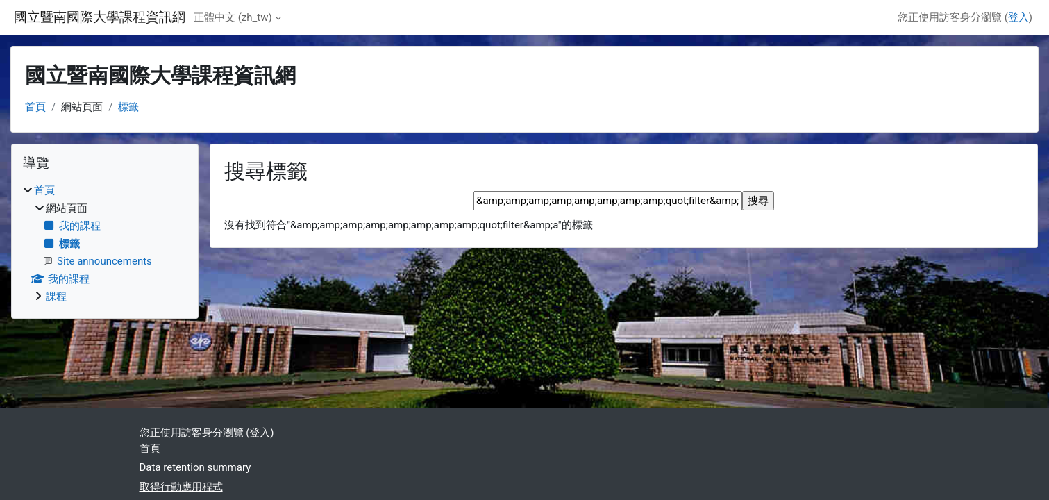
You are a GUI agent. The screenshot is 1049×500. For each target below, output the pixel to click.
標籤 (128, 107)
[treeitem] (105, 244)
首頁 (35, 107)
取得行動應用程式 (181, 487)
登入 (1018, 17)
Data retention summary (195, 467)
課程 (56, 296)
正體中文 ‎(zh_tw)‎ (233, 17)
